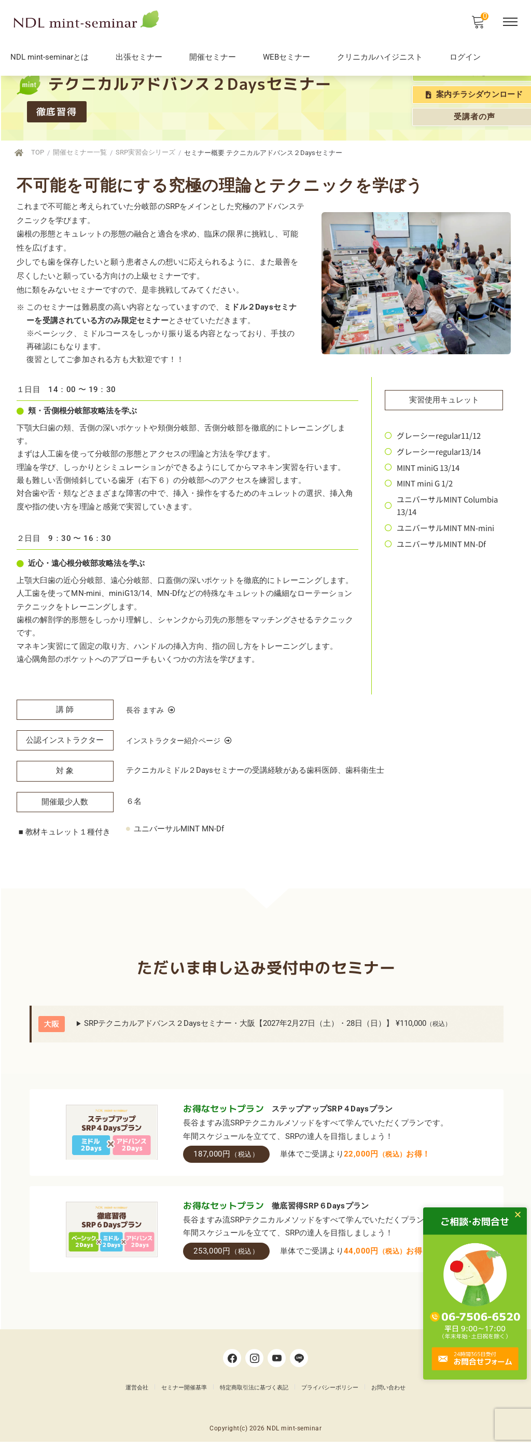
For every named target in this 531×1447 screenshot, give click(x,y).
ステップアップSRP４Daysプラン (331, 1113)
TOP (37, 152)
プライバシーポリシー (329, 1392)
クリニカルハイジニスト (380, 57)
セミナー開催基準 (184, 1392)
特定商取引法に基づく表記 (254, 1392)
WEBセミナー (286, 57)
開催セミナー (212, 57)
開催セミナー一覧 (82, 152)
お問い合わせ (388, 1392)
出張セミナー (139, 57)
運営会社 (136, 1392)
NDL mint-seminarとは (49, 57)
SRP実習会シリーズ (153, 152)
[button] (526, 1214)
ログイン (465, 57)
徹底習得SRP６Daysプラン (319, 1210)
